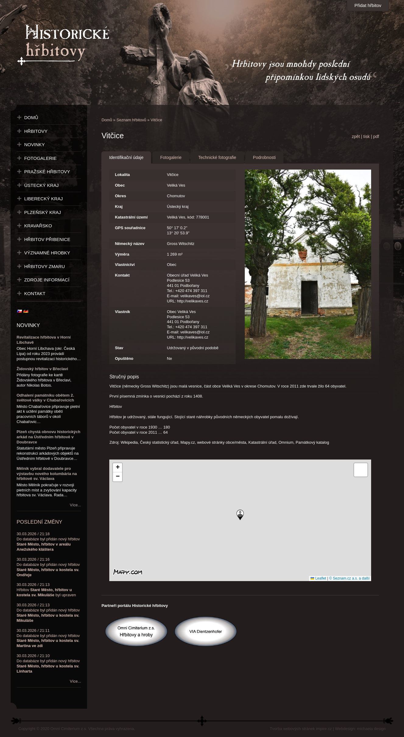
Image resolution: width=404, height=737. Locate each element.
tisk (366, 136)
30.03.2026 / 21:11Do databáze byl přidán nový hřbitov (48, 638)
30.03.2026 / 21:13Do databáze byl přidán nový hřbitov (48, 613)
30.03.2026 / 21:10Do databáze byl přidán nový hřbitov (48, 663)
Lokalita (122, 174)
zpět (356, 136)
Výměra (122, 254)
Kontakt (122, 275)
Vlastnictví (125, 264)
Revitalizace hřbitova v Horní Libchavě (44, 340)
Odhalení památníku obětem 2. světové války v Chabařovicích (45, 398)
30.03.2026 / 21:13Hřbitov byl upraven (46, 589)
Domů (106, 120)
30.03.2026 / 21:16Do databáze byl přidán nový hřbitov (48, 567)
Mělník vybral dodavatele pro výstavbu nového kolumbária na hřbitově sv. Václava (47, 473)
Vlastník (122, 311)
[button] (240, 515)
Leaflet (318, 578)
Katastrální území (131, 217)
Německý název (129, 243)
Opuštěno (124, 358)
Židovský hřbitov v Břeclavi (42, 369)
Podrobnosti (264, 157)
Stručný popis (124, 376)
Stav (119, 348)
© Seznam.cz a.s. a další (349, 578)
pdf (376, 136)
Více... (75, 505)
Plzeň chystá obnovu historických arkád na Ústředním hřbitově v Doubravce (49, 436)
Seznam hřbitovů (131, 120)
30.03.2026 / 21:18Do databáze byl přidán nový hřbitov (48, 542)
